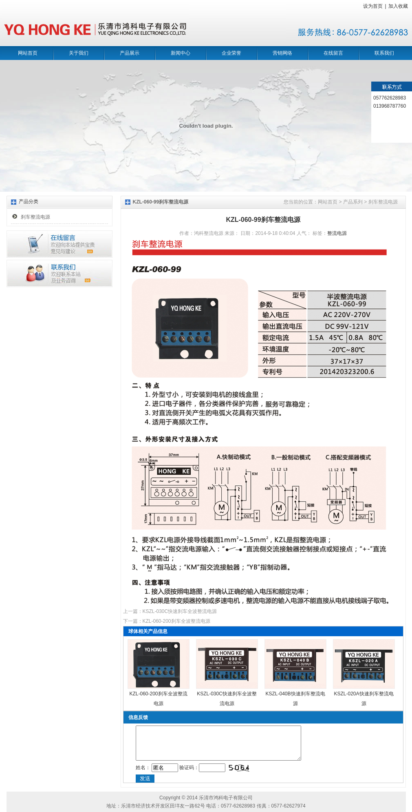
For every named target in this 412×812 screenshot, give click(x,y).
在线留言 (333, 53)
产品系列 (353, 202)
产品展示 (129, 53)
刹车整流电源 (35, 217)
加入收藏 (398, 6)
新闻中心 (180, 53)
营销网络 (282, 53)
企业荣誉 (231, 53)
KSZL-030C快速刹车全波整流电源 (180, 611)
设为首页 (373, 6)
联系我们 (384, 53)
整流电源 (337, 233)
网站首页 (27, 53)
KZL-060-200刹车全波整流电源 (176, 621)
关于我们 (78, 53)
